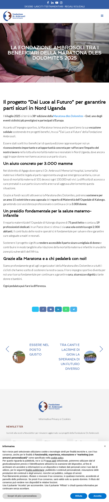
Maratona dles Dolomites (68, 116)
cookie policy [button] (57, 458)
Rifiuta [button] (78, 496)
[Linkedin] (58, 309)
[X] (35, 309)
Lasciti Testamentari (48, 6)
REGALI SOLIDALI (75, 6)
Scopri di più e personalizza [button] (22, 496)
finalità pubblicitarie (34, 470)
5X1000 (28, 6)
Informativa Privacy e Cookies (55, 418)
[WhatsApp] (66, 309)
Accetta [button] (97, 496)
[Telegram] (73, 309)
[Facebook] (42, 309)
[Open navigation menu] (102, 16)
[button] (104, 446)
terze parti (51, 460)
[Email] (50, 309)
